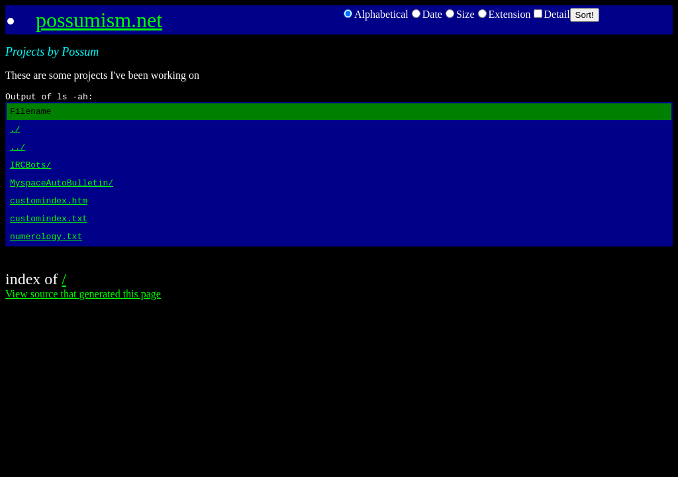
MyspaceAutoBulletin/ (61, 194)
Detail (552, 14)
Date (427, 14)
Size (460, 14)
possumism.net (99, 20)
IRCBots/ (30, 174)
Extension (504, 14)
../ (17, 154)
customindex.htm (48, 214)
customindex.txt (48, 234)
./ (15, 134)
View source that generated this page (83, 311)
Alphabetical (376, 14)
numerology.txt (46, 254)
